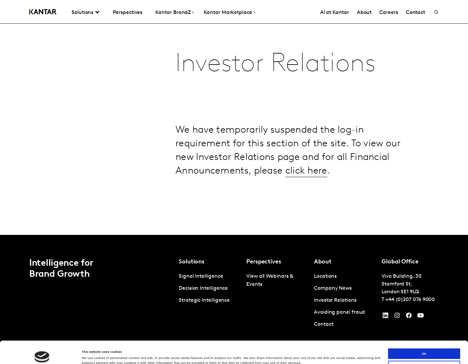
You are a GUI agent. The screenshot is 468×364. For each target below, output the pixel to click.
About (364, 12)
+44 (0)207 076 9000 (410, 299)
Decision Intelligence (203, 288)
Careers (388, 12)
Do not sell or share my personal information (424, 344)
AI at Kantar (334, 12)
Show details (91, 353)
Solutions (82, 12)
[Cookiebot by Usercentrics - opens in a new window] (42, 353)
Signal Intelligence (201, 276)
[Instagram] (397, 316)
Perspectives (127, 12)
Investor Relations (335, 300)
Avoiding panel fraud (339, 312)
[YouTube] (385, 316)
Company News (333, 288)
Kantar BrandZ (173, 12)
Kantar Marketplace (228, 12)
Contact (415, 12)
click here (306, 171)
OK (424, 332)
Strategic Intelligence (204, 300)
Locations (325, 276)
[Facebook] (409, 316)
